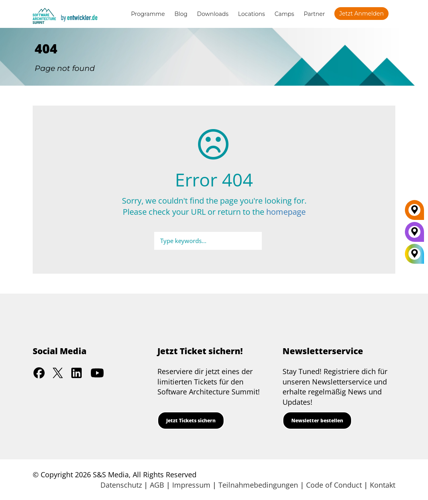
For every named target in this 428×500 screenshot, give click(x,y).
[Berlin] (414, 213)
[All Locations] (414, 254)
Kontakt (382, 485)
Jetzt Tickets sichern (191, 420)
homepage (286, 211)
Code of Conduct (334, 485)
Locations (251, 14)
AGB (157, 485)
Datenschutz (121, 485)
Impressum (191, 485)
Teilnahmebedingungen (258, 485)
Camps (284, 14)
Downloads (212, 14)
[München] (414, 234)
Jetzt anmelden (361, 13)
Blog (181, 14)
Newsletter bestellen (317, 420)
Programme (148, 14)
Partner (314, 14)
